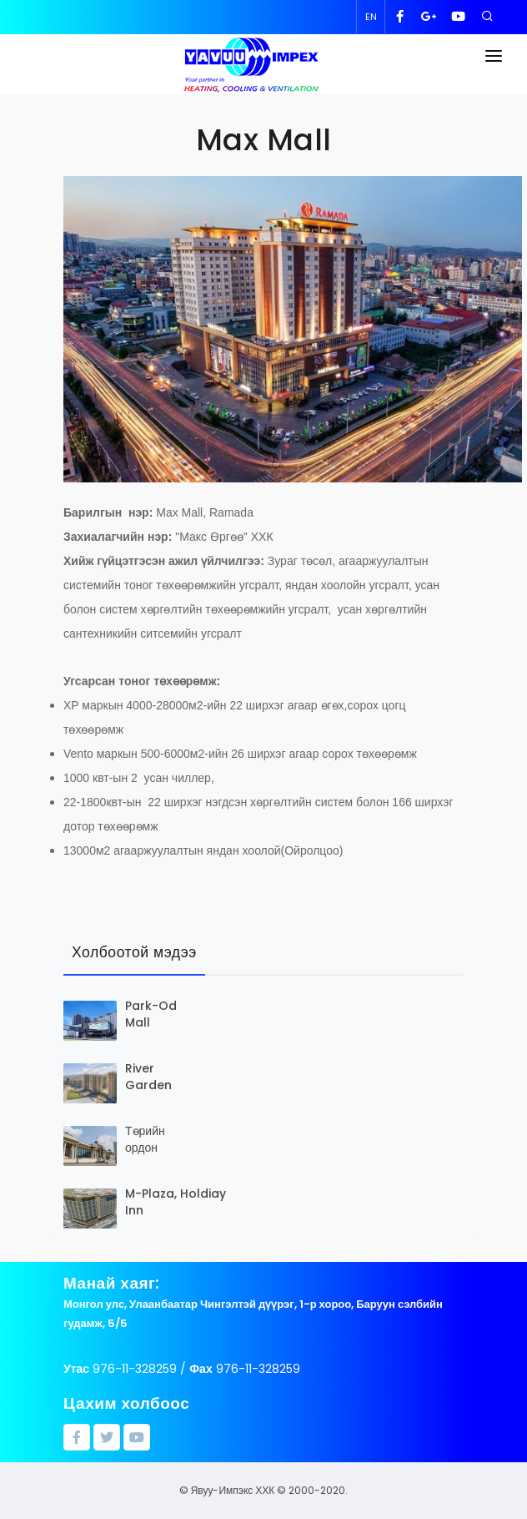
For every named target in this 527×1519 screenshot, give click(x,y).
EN (371, 16)
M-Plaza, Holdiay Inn (175, 1202)
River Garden (148, 1076)
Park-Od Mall (151, 1014)
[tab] (134, 953)
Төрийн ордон (145, 1139)
